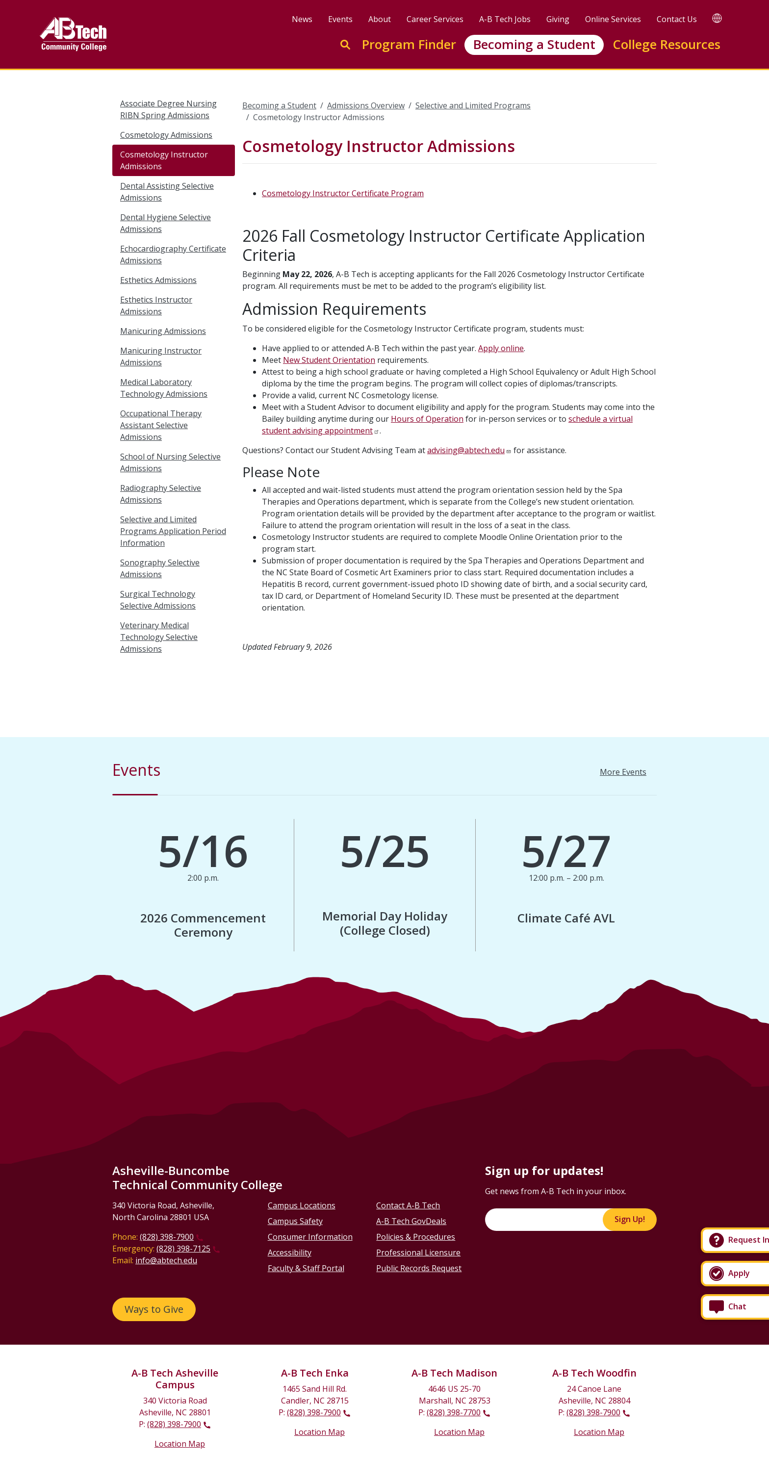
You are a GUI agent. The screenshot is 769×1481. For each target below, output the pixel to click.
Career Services (435, 19)
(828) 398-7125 (183, 1248)
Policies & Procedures (415, 1236)
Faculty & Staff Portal (306, 1268)
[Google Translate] (717, 18)
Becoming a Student (534, 44)
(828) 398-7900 (167, 1236)
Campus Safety (295, 1221)
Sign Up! (630, 1219)
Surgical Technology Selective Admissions (158, 599)
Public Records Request (418, 1268)
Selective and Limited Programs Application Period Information (173, 531)
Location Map (179, 1443)
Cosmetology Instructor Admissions (164, 160)
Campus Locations (301, 1205)
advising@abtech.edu (466, 450)
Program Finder (409, 44)
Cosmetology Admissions (166, 134)
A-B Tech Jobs (505, 19)
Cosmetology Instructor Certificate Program (343, 193)
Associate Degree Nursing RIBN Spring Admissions (168, 109)
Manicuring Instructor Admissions (161, 356)
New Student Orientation (329, 360)
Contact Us (677, 19)
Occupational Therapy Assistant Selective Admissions (161, 425)
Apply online (501, 348)
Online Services (613, 19)
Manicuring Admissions (163, 331)
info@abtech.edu (166, 1260)
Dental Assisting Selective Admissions (167, 191)
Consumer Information (310, 1236)
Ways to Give (154, 1309)
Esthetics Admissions (158, 280)
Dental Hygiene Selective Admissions (165, 223)
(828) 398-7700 (454, 1412)
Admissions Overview (366, 105)
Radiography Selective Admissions (160, 494)
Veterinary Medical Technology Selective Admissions (159, 637)
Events (340, 19)
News (302, 19)
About (379, 19)
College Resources (666, 44)
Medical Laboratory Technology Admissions (163, 388)
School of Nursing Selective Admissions (170, 462)
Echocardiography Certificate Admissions (173, 254)
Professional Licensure (418, 1252)
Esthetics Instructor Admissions (156, 305)
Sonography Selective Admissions (160, 568)
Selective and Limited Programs (473, 105)
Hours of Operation (427, 418)
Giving (557, 19)
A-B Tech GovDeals (411, 1221)
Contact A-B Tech (408, 1205)
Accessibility (289, 1252)
